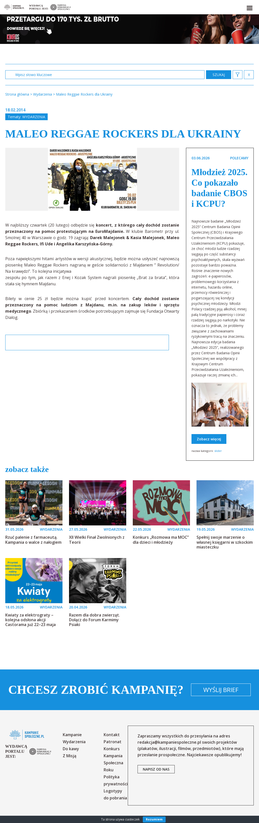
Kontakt (112, 734)
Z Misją (69, 756)
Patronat (112, 741)
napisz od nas (156, 769)
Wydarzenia (33, 116)
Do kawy (71, 748)
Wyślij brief (220, 689)
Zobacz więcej (209, 439)
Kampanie (72, 734)
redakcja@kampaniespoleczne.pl (169, 742)
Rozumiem (154, 819)
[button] (249, 7)
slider (218, 451)
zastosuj (218, 74)
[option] (92, 179)
